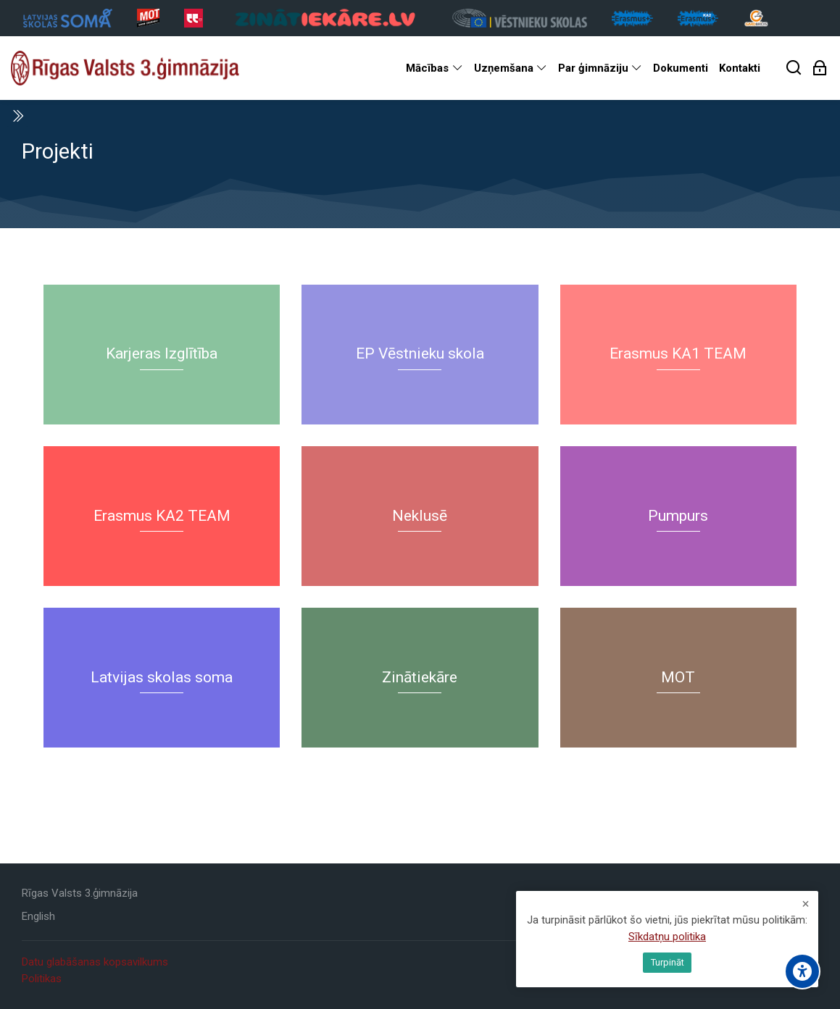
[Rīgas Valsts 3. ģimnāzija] (125, 68)
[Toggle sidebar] (17, 116)
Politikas (42, 978)
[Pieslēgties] (820, 68)
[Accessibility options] (802, 971)
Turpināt (667, 962)
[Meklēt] (794, 68)
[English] (38, 916)
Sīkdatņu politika (667, 936)
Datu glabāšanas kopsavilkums (95, 961)
